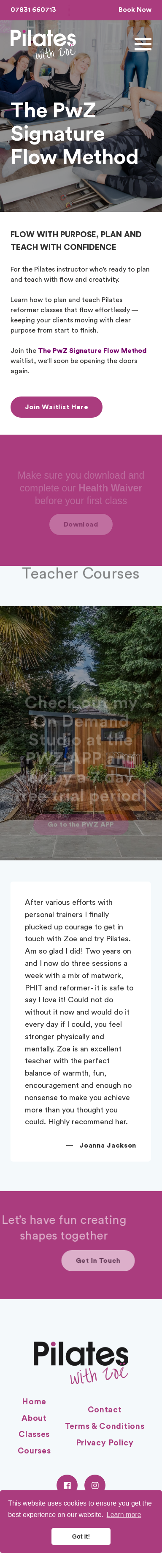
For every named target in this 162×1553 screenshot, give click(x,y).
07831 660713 (33, 9)
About (34, 1418)
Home (34, 1402)
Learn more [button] (124, 1514)
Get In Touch (122, 1260)
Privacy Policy (105, 1443)
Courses (34, 1451)
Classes (34, 1435)
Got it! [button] (81, 1536)
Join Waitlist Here (56, 407)
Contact (105, 1410)
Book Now (135, 9)
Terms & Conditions (105, 1427)
